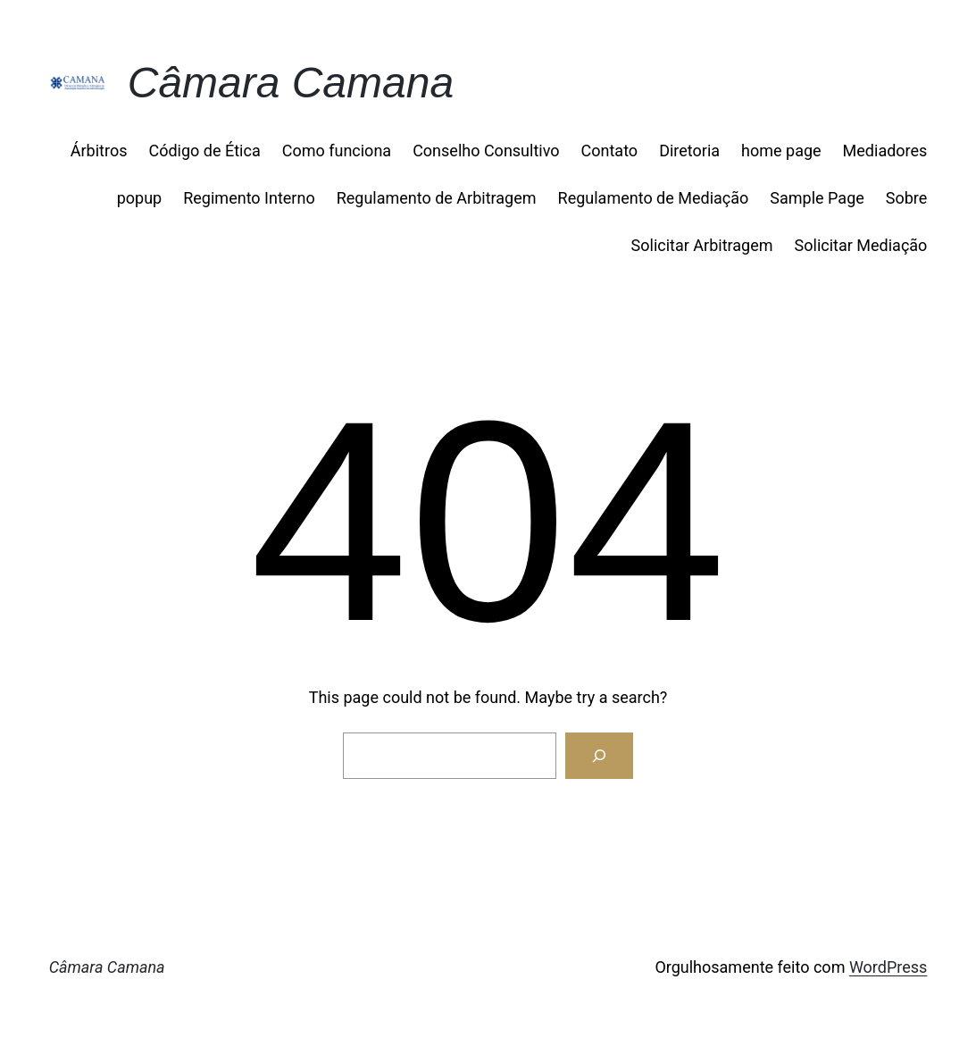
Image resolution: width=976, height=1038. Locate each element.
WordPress (888, 967)
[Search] (599, 755)
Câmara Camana (291, 82)
